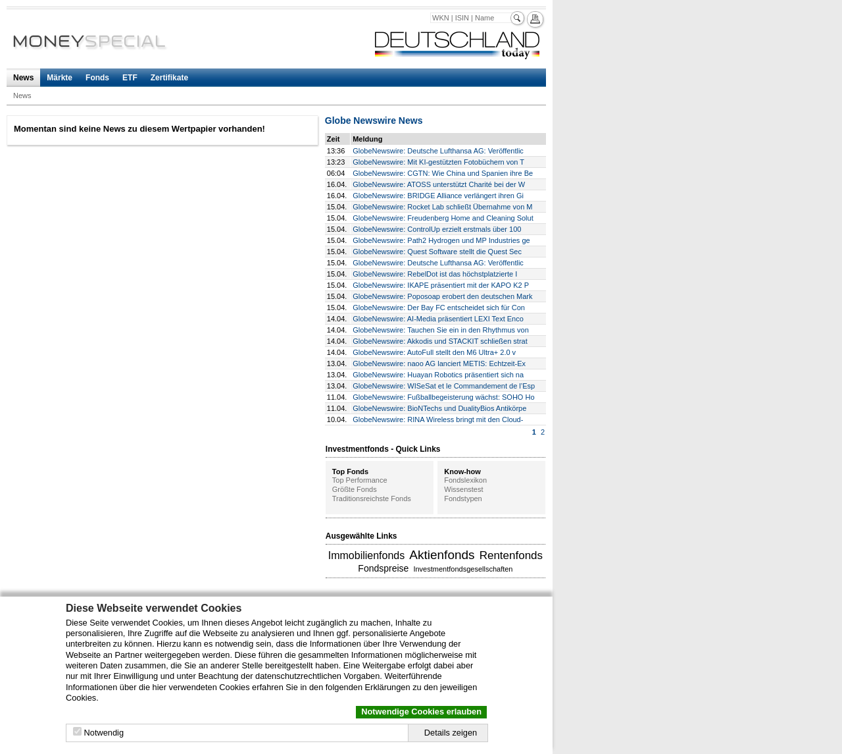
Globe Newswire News (374, 120)
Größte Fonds (354, 489)
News (23, 77)
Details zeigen (450, 733)
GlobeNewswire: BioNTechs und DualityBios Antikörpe (439, 408)
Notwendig (104, 733)
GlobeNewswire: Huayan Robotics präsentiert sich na (438, 375)
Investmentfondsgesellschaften (462, 569)
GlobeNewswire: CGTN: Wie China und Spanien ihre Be (443, 173)
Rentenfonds (511, 555)
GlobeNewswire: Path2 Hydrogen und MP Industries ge (441, 240)
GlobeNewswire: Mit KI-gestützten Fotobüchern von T (438, 162)
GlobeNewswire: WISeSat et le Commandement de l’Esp (444, 386)
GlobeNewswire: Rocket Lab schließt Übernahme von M (442, 207)
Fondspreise (383, 568)
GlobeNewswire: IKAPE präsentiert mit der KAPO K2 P (441, 285)
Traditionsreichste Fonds (371, 498)
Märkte (59, 77)
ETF (129, 77)
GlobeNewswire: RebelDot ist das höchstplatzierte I (435, 274)
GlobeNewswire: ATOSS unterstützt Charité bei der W (439, 184)
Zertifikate (169, 77)
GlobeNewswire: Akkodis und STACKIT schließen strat (440, 341)
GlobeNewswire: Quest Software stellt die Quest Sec (437, 252)
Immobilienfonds (366, 555)
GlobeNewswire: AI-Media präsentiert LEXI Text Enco (438, 319)
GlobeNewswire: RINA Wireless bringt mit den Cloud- (438, 419)
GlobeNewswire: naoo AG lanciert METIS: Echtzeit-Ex (439, 363)
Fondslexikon (465, 480)
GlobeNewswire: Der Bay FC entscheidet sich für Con (439, 307)
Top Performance (359, 480)
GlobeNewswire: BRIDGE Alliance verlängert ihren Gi (438, 196)
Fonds (97, 77)
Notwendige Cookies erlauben (421, 711)
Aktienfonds (441, 555)
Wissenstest (463, 489)
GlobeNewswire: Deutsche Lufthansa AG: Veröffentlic (438, 151)
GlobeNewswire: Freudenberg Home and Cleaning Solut (443, 218)
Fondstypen (463, 498)
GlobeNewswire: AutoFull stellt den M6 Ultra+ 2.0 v (434, 352)
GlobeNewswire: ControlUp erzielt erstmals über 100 (437, 229)
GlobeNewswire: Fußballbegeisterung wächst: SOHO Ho (443, 397)
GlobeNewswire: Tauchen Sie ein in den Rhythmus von (441, 330)
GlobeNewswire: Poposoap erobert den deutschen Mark (442, 296)
